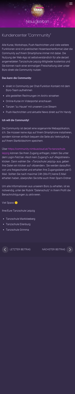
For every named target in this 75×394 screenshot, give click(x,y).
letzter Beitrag (16, 249)
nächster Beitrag (57, 249)
